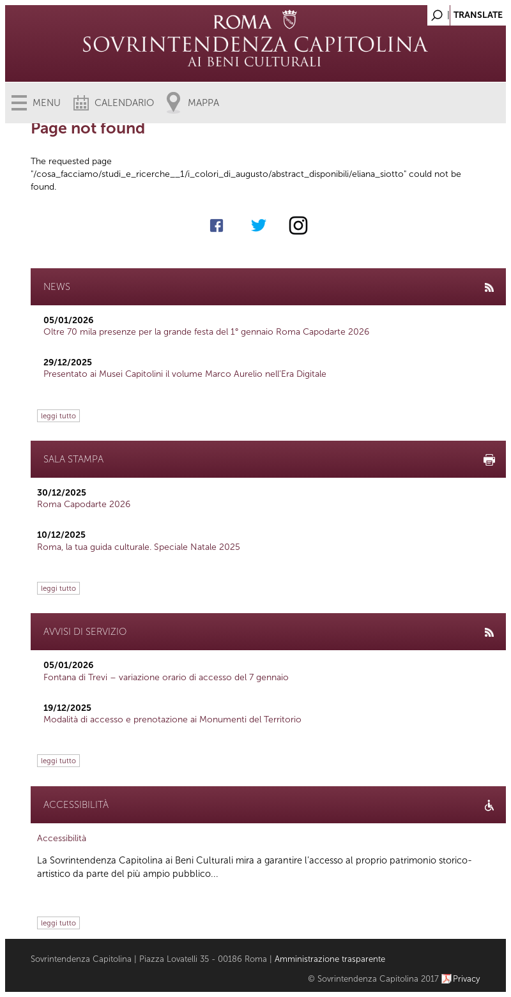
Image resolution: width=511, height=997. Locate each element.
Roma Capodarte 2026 (83, 504)
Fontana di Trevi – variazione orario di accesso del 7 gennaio (166, 677)
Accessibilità (61, 838)
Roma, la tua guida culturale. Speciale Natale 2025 (138, 547)
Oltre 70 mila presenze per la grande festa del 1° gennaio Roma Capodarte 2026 (206, 331)
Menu (47, 103)
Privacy (466, 979)
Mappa (203, 103)
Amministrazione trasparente (330, 959)
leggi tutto (58, 415)
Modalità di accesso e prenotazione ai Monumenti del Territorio (172, 719)
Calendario (124, 103)
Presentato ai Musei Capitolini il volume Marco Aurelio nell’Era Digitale (184, 374)
